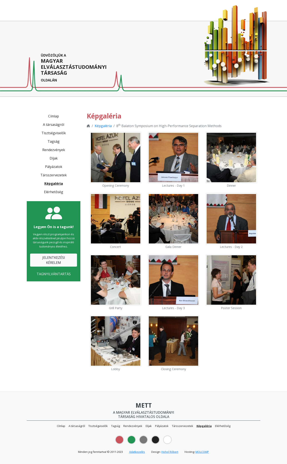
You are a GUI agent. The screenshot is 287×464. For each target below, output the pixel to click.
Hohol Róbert (169, 452)
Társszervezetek (53, 175)
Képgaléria (53, 183)
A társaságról (53, 124)
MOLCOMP (202, 452)
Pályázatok (53, 166)
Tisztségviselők (53, 133)
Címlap (53, 116)
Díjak (54, 158)
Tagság (54, 141)
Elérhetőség (53, 192)
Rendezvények (53, 150)
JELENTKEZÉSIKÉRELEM (53, 260)
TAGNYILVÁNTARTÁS (54, 274)
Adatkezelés (137, 452)
